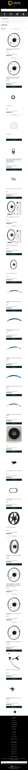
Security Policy (14, 751)
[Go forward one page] (19, 712)
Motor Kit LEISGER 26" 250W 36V (12, 216)
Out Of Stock (14, 57)
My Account (14, 734)
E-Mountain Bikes (14, 722)
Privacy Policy (14, 746)
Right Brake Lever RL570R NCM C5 (13, 669)
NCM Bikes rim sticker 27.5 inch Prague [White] (14, 358)
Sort (11, 28)
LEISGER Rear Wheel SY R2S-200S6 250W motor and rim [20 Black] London (13, 78)
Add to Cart (14, 86)
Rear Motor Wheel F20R (11, 527)
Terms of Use (14, 744)
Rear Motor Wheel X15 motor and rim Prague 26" (13, 614)
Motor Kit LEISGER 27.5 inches (12, 245)
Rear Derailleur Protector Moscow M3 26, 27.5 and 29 (13, 499)
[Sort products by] (20, 29)
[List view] (4, 29)
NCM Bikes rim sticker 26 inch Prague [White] (13, 302)
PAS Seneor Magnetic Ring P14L (12, 442)
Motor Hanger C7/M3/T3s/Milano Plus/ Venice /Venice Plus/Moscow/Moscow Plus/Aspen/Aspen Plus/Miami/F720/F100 (14, 160)
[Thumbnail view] (2, 29)
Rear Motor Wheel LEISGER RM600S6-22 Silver (14, 556)
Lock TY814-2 (9, 134)
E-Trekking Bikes (14, 724)
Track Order (14, 736)
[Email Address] (11, 762)
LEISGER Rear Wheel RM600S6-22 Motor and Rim (13, 49)
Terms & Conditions (16, 763)
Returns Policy (14, 748)
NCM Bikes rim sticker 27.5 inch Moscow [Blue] (12, 330)
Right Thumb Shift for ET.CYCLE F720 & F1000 (13, 698)
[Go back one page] (9, 712)
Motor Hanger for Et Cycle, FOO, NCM (13, 188)
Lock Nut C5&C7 (9, 105)
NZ (14, 6)
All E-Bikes (14, 720)
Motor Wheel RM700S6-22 (11, 273)
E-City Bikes (14, 728)
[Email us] (11, 766)
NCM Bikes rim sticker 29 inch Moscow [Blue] (14, 387)
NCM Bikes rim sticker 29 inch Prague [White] (13, 415)
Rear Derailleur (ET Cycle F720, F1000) (13, 470)
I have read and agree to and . (14, 763)
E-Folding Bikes (14, 726)
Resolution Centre (14, 738)
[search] (13, 10)
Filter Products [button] (5, 18)
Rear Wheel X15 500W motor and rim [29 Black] (13, 642)
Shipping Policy (14, 753)
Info (12, 55)
